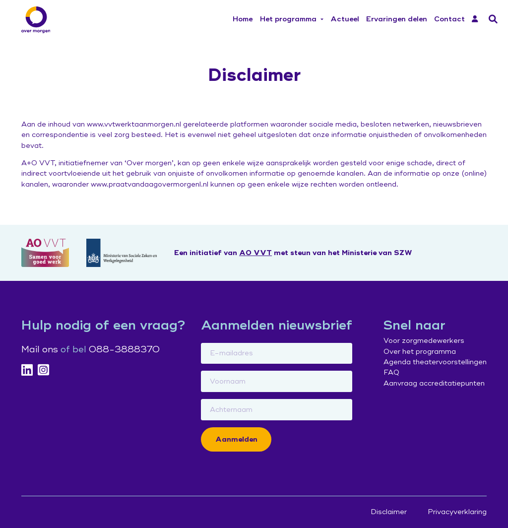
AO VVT (255, 253)
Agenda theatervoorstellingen (435, 362)
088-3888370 (124, 349)
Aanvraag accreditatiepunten (434, 383)
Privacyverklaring (457, 512)
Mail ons (39, 349)
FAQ (391, 372)
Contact (449, 19)
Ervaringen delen (396, 19)
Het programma (288, 19)
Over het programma (419, 351)
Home (243, 19)
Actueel (344, 19)
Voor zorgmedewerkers (423, 340)
